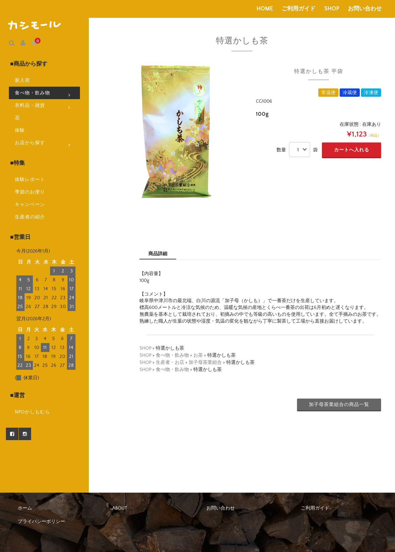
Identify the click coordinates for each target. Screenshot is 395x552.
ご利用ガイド (298, 9)
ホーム (25, 508)
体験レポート (21, 157)
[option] (177, 131)
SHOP (331, 9)
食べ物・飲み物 (42, 80)
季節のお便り (21, 169)
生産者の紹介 (21, 194)
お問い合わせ (365, 9)
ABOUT (119, 508)
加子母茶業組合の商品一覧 (339, 404)
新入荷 (13, 68)
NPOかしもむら (23, 368)
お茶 (198, 355)
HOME (264, 9)
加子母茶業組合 (205, 362)
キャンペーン (21, 182)
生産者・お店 (170, 362)
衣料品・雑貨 (42, 93)
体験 (11, 117)
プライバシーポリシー (41, 521)
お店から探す (42, 130)
